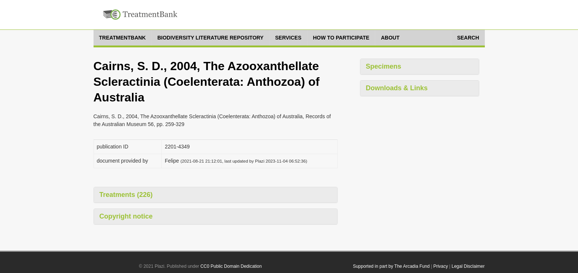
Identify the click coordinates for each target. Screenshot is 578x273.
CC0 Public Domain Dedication (231, 266)
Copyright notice (126, 216)
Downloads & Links (397, 88)
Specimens (383, 66)
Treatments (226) (126, 194)
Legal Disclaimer (468, 266)
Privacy (440, 266)
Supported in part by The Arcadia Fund (391, 266)
